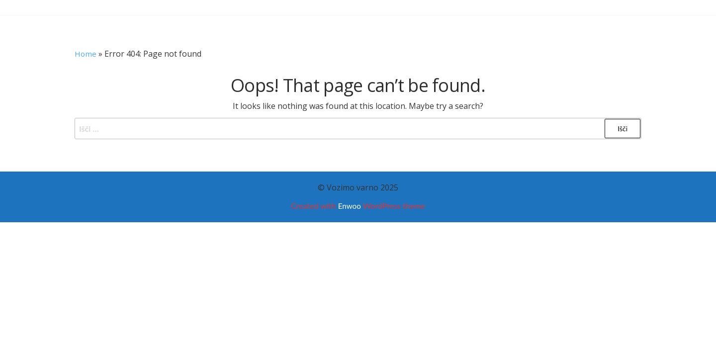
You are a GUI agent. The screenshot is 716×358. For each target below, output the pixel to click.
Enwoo (349, 205)
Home (86, 53)
